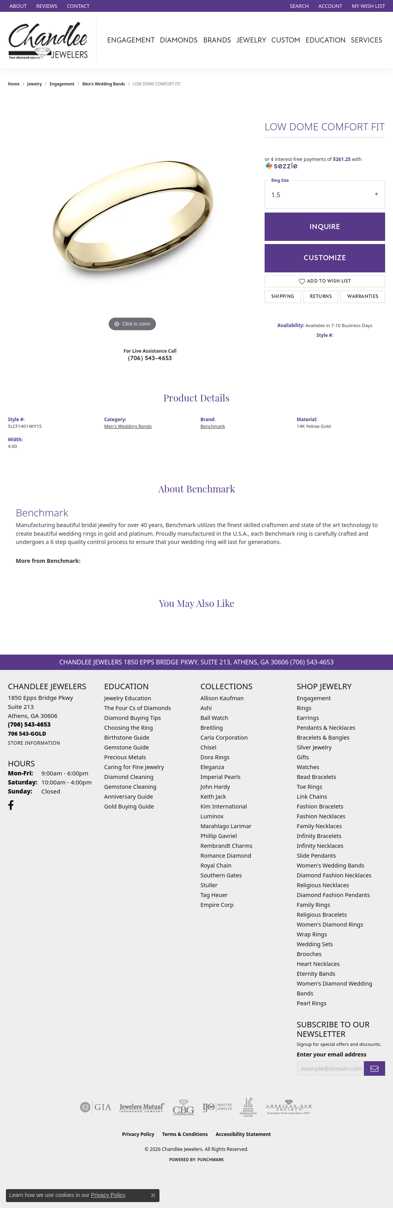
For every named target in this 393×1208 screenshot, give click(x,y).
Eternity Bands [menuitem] (316, 973)
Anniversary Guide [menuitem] (128, 796)
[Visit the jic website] (248, 1107)
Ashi (206, 708)
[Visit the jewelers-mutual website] (142, 1107)
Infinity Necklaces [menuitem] (320, 845)
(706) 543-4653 (150, 358)
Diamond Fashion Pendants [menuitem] (333, 895)
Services (366, 40)
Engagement (131, 40)
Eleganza (212, 767)
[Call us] (27, 733)
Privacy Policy (138, 1134)
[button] (298, 6)
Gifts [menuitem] (303, 757)
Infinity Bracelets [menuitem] (319, 836)
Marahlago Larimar (226, 826)
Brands (217, 40)
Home (14, 84)
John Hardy (215, 786)
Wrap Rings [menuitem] (312, 934)
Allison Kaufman (222, 698)
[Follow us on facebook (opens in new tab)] (11, 805)
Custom (285, 40)
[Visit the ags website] (289, 1107)
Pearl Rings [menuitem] (312, 1003)
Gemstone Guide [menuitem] (126, 747)
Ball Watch (214, 717)
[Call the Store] (29, 724)
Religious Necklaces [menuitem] (323, 885)
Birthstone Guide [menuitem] (127, 737)
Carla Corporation (224, 737)
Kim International (223, 806)
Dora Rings (215, 757)
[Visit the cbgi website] (183, 1107)
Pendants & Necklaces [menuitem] (326, 727)
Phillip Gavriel (218, 836)
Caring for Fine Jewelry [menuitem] (134, 767)
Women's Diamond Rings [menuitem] (330, 924)
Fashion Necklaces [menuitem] (321, 816)
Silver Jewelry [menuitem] (314, 747)
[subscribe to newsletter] (374, 1068)
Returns (321, 297)
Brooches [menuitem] (309, 954)
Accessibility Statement (243, 1134)
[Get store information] (34, 743)
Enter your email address (332, 1054)
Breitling (211, 727)
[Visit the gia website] (95, 1107)
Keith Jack (213, 796)
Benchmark (212, 426)
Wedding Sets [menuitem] (315, 944)
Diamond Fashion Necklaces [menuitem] (334, 875)
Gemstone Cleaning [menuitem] (130, 786)
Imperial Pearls (220, 777)
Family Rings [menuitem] (313, 904)
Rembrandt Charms (226, 845)
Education (326, 40)
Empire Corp (217, 904)
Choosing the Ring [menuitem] (128, 727)
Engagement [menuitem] (314, 698)
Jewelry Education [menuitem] (127, 698)
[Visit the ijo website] (217, 1107)
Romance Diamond (225, 855)
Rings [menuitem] (304, 708)
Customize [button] (325, 257)
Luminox (212, 816)
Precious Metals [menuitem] (125, 757)
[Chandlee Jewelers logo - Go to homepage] (50, 40)
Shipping (282, 297)
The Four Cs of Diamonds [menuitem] (137, 708)
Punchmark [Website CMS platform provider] (211, 1159)
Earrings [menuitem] (308, 717)
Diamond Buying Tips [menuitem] (132, 717)
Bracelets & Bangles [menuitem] (323, 737)
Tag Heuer (214, 895)
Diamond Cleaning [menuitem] (129, 777)
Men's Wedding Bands (103, 84)
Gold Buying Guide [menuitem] (129, 806)
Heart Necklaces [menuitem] (318, 964)
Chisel (208, 747)
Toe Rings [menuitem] (310, 786)
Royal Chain (216, 865)
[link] (17, 6)
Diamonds (179, 40)
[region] (132, 215)
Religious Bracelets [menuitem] (322, 914)
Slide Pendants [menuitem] (316, 855)
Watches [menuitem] (308, 767)
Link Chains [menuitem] (312, 796)
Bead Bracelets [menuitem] (316, 777)
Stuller (208, 885)
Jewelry (251, 40)
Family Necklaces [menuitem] (319, 826)
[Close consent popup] (153, 1195)
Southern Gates (221, 875)
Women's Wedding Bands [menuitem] (331, 865)
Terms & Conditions (185, 1134)
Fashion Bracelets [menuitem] (320, 806)
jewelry (34, 84)
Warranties (362, 297)
